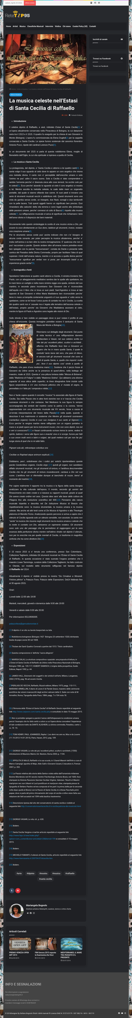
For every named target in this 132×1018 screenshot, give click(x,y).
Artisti (15, 26)
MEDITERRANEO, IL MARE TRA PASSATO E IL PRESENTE (71, 955)
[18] (30, 479)
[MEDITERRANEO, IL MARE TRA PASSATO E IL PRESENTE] (72, 944)
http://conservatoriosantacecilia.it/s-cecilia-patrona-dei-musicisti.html (51, 806)
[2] (67, 138)
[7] (17, 214)
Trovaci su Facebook (100, 66)
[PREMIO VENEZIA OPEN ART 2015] (20, 944)
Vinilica (58, 26)
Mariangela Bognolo (36, 905)
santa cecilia (46, 879)
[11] (51, 367)
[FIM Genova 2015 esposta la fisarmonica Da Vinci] (46, 944)
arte (20, 873)
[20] (42, 539)
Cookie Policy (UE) (80, 26)
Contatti (92, 26)
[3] (54, 145)
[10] (63, 325)
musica (57, 873)
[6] (63, 210)
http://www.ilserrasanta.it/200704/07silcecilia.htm (31, 858)
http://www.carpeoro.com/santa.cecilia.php (31, 712)
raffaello (70, 873)
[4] (78, 168)
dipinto (31, 873)
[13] (11, 773)
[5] (18, 186)
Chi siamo (67, 26)
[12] (50, 388)
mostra (44, 873)
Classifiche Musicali (35, 26)
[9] (33, 263)
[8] (30, 231)
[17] (50, 465)
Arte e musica (22, 89)
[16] (51, 455)
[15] (30, 430)
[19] (58, 500)
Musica (23, 26)
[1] (78, 127)
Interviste (49, 26)
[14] (80, 420)
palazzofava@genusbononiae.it (23, 624)
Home (8, 26)
